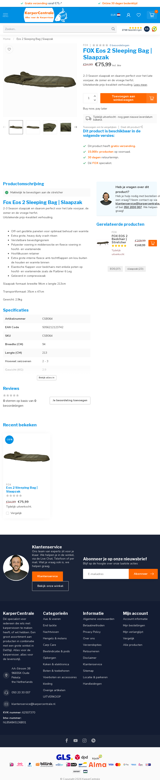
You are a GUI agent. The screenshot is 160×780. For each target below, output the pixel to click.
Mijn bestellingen (134, 625)
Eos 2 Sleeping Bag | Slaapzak (35, 39)
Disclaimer (89, 658)
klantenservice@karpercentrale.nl (33, 704)
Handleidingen (92, 684)
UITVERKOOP (52, 697)
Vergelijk (16, 513)
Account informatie (135, 619)
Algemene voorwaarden (98, 619)
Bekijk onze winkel (50, 586)
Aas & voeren (52, 619)
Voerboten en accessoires (60, 677)
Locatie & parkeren (95, 677)
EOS (115, 268)
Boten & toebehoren (56, 671)
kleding (47, 684)
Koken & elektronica (56, 664)
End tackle (50, 625)
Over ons (89, 638)
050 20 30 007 (21, 692)
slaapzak (135, 268)
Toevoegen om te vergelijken (100, 127)
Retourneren (91, 651)
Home (7, 39)
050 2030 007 (133, 207)
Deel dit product (132, 127)
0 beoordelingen (119, 45)
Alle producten (132, 645)
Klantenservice (47, 576)
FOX (85, 45)
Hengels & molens (55, 638)
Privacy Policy (92, 632)
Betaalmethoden (94, 625)
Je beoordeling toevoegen (70, 400)
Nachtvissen (51, 632)
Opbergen (49, 658)
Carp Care (49, 645)
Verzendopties (92, 645)
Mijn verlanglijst (133, 632)
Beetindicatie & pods (56, 651)
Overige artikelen (54, 690)
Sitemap (88, 671)
